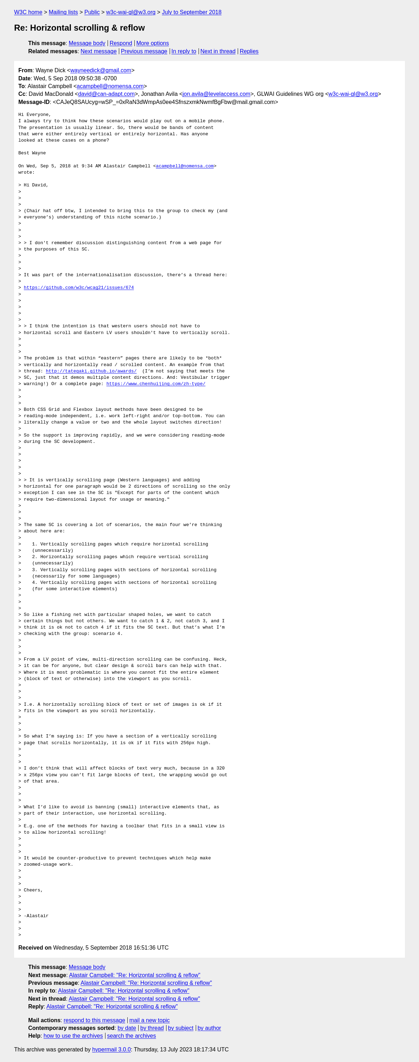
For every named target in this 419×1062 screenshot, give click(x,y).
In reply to (183, 51)
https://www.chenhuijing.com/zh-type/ (156, 384)
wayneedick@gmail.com (100, 70)
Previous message (144, 51)
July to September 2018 (191, 12)
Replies (249, 51)
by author (209, 1028)
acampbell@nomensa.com (110, 86)
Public (92, 12)
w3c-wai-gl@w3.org (131, 12)
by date (126, 1028)
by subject (180, 1028)
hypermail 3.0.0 (111, 1049)
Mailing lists (63, 12)
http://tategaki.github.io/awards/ (91, 371)
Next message (99, 51)
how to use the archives (73, 1036)
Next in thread (218, 51)
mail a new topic (149, 1020)
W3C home (28, 12)
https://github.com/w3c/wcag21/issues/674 (79, 288)
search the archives (131, 1036)
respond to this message (94, 1020)
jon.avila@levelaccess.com (216, 94)
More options (152, 43)
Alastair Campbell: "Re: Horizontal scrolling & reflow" (134, 975)
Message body (87, 43)
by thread (152, 1028)
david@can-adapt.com (106, 94)
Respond (121, 43)
